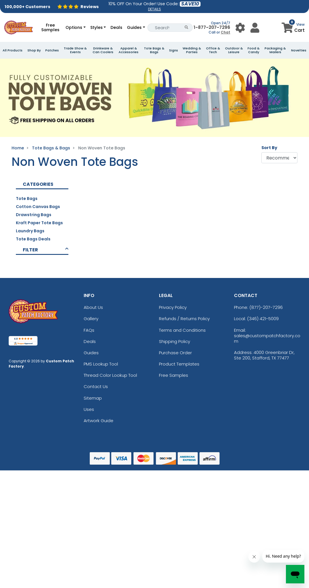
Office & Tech (213, 50)
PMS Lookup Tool (101, 364)
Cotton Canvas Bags (38, 206)
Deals (116, 27)
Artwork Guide (98, 421)
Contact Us (96, 386)
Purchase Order (175, 353)
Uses (89, 409)
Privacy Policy (173, 307)
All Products (13, 50)
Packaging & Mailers (275, 50)
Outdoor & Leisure (234, 50)
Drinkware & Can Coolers (103, 50)
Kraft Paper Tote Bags (39, 223)
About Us (93, 307)
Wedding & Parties (192, 50)
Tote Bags (27, 198)
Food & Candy (254, 50)
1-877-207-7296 (212, 27)
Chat (225, 32)
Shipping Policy (174, 341)
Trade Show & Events (75, 50)
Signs (173, 50)
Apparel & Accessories (128, 50)
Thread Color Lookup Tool (110, 375)
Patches (52, 50)
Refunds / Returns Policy (184, 319)
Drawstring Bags (33, 215)
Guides (134, 27)
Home (18, 148)
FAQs (89, 330)
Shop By (34, 50)
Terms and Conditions (182, 330)
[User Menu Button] (240, 27)
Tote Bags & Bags (154, 50)
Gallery (91, 319)
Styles (96, 27)
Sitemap (93, 398)
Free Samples (50, 27)
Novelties (298, 50)
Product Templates (179, 364)
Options (73, 27)
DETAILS (154, 9)
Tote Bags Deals (33, 239)
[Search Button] (186, 27)
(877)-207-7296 (266, 307)
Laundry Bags (30, 231)
